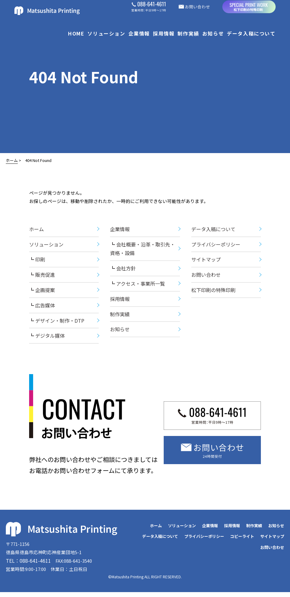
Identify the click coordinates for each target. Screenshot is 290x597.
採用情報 (163, 33)
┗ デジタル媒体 (47, 338)
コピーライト (242, 539)
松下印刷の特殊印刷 (213, 292)
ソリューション (106, 33)
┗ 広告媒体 (42, 308)
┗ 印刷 (37, 262)
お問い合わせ (206, 277)
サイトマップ (206, 262)
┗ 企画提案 (42, 292)
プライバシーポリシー (215, 246)
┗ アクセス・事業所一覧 (137, 286)
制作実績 (188, 33)
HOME (76, 33)
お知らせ (213, 33)
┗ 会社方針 (123, 271)
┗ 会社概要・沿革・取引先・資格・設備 (142, 251)
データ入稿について (251, 33)
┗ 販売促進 (42, 277)
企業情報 (139, 33)
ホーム (12, 160)
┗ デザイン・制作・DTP (56, 323)
